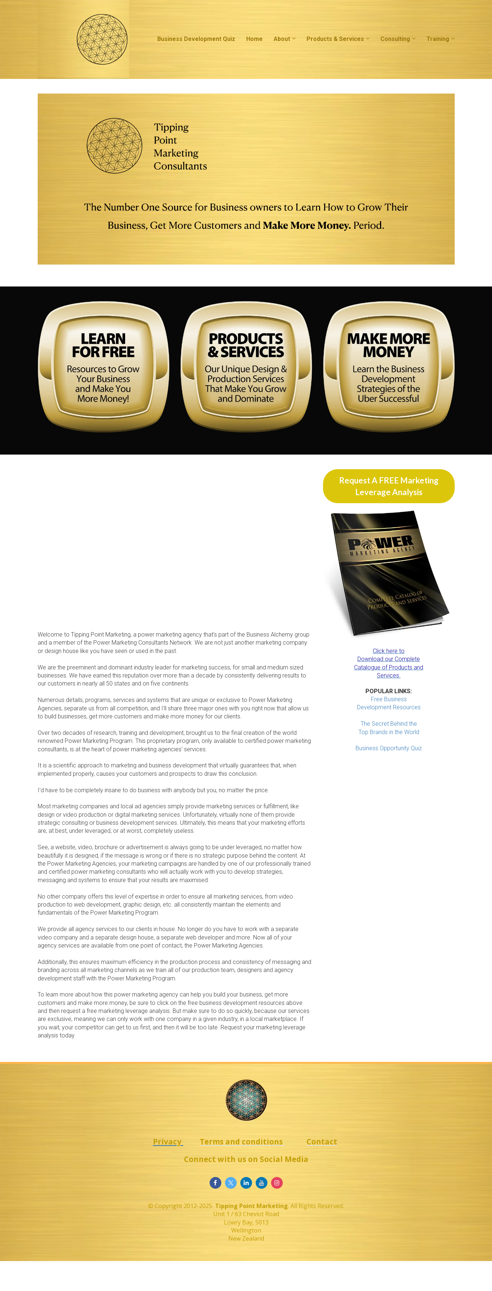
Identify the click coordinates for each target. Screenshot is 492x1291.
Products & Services (335, 38)
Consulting (395, 38)
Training (438, 38)
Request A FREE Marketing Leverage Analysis (389, 486)
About (282, 38)
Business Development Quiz (196, 38)
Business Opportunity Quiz (389, 748)
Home (254, 38)
